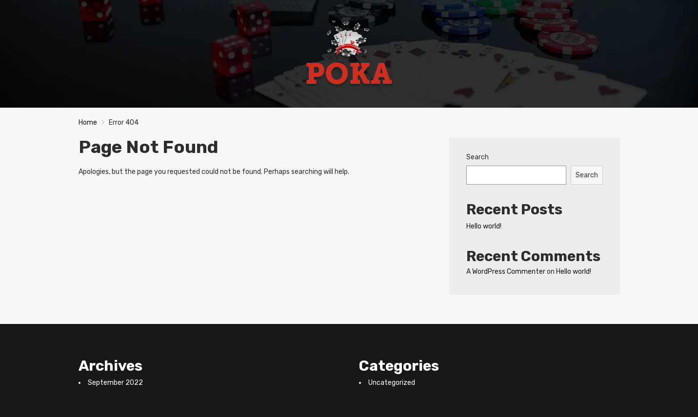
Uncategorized (391, 383)
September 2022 (115, 383)
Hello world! (483, 226)
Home (88, 122)
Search (477, 157)
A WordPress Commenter (505, 271)
